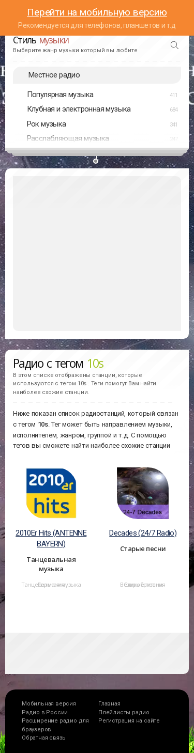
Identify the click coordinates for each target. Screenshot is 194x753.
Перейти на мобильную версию (97, 12)
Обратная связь (44, 737)
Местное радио (54, 75)
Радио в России (45, 712)
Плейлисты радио (124, 712)
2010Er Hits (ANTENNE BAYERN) (51, 538)
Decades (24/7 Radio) (142, 533)
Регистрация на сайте (129, 720)
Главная (109, 703)
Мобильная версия (49, 703)
